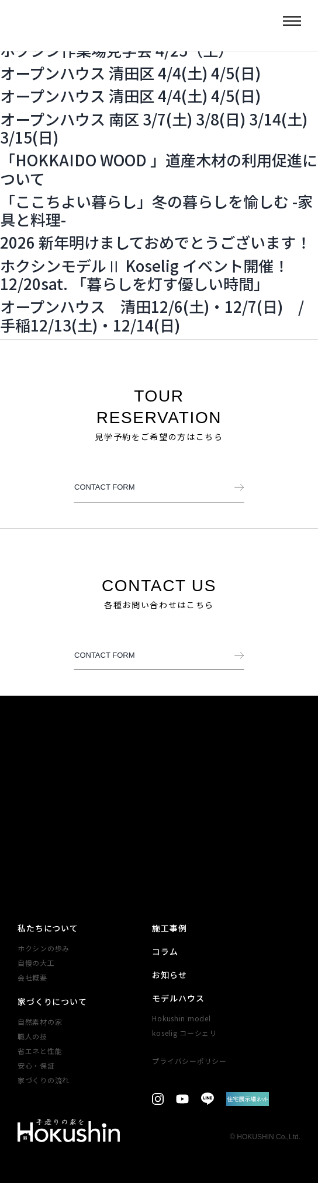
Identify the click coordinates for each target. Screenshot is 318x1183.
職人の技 (32, 1036)
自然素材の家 (40, 1022)
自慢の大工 (36, 963)
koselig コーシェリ (184, 1033)
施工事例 (169, 928)
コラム (165, 951)
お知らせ (169, 974)
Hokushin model (181, 1018)
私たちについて (48, 928)
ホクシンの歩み (44, 948)
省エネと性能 (40, 1051)
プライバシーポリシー (189, 1061)
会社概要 (32, 977)
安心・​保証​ (36, 1065)
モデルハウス (178, 998)
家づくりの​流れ (44, 1080)
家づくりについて (52, 1001)
